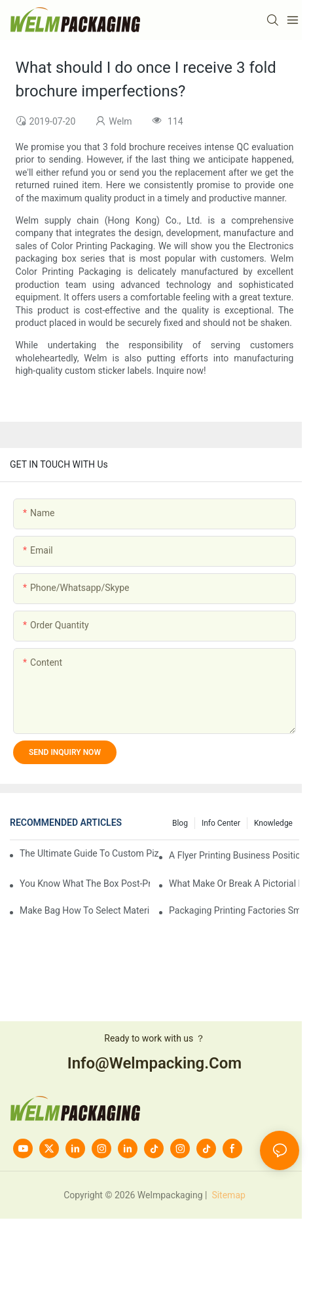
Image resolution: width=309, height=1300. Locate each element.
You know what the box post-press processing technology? (85, 883)
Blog (180, 823)
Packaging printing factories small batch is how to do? (234, 910)
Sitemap (227, 1195)
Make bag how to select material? (85, 910)
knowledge (273, 823)
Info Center (221, 823)
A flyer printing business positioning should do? (234, 855)
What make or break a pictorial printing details (234, 883)
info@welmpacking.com (154, 1063)
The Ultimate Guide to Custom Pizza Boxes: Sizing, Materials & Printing (89, 853)
